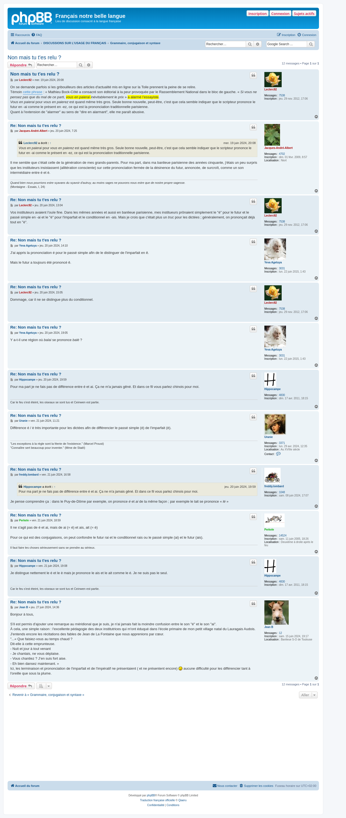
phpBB (151, 795)
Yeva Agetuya (273, 262)
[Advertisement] (163, 740)
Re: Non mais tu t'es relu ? (35, 125)
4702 (282, 153)
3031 (282, 268)
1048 (282, 492)
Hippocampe (272, 389)
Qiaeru (182, 800)
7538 (282, 95)
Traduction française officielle (157, 800)
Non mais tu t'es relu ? (34, 57)
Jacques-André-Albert (278, 147)
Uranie (268, 437)
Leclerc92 (270, 89)
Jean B (268, 627)
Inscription (257, 13)
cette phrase (32, 92)
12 (280, 633)
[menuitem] (36, 35)
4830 (282, 395)
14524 (283, 535)
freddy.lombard (274, 486)
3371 (282, 442)
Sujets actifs (304, 13)
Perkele (269, 529)
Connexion (280, 13)
